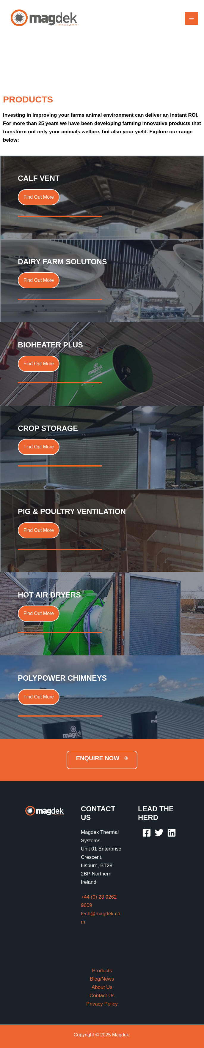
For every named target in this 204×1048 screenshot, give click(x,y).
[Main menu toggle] (191, 18)
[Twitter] (159, 832)
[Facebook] (146, 832)
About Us (102, 987)
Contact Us (102, 995)
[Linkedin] (171, 832)
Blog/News (102, 979)
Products (102, 970)
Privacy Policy (102, 1004)
